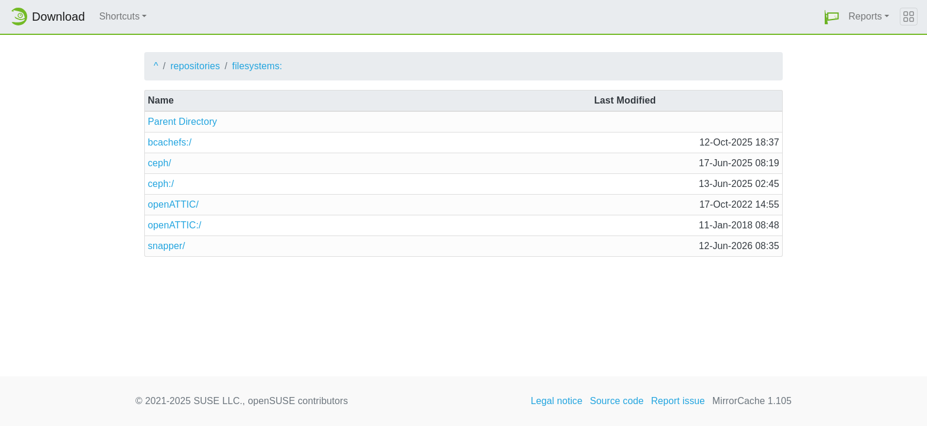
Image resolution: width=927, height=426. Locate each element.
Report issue (678, 401)
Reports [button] (865, 16)
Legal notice (557, 401)
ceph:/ (161, 184)
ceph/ (159, 163)
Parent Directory (182, 122)
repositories (195, 66)
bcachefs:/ (170, 142)
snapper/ (166, 246)
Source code (617, 401)
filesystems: (257, 66)
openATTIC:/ (175, 225)
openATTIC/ (173, 204)
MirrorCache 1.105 (752, 401)
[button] (832, 17)
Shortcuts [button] (119, 16)
